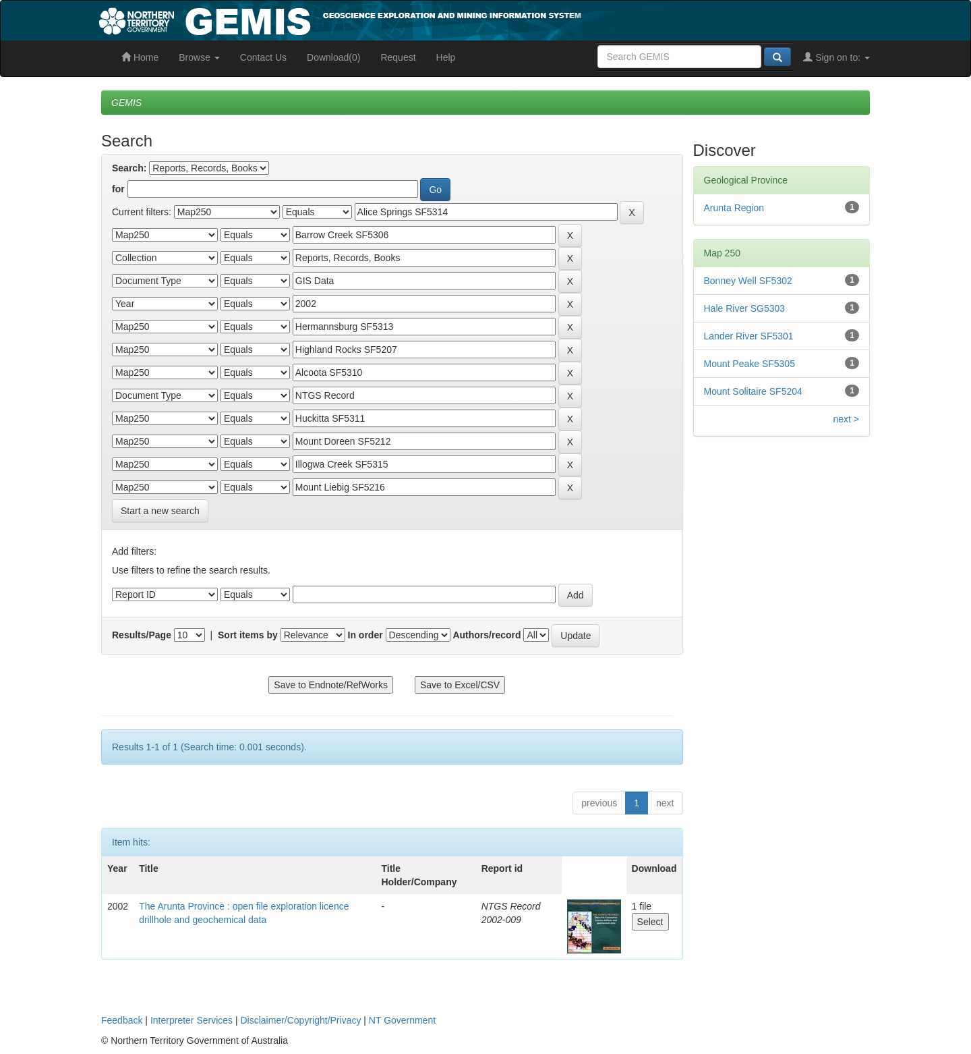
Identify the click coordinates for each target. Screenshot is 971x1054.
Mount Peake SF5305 (749, 363)
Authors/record (486, 635)
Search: (129, 168)
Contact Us (263, 57)
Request (397, 57)
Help (446, 57)
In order (365, 635)
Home (139, 57)
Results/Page (141, 635)
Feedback (121, 1020)
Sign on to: (836, 57)
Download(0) (333, 57)
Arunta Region (734, 207)
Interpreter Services (191, 1020)
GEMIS (126, 102)
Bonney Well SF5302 (748, 280)
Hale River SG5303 (745, 308)
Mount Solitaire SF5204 (753, 391)
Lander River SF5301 (749, 336)
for (118, 189)
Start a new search (160, 510)
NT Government (402, 1020)
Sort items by (248, 635)
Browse (199, 57)
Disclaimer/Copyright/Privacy (301, 1020)
